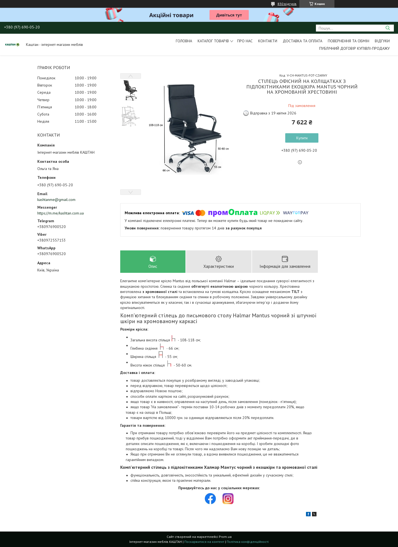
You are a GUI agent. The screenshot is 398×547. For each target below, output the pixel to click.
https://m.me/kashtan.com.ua (60, 213)
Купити (302, 137)
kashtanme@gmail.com (56, 199)
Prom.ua (225, 537)
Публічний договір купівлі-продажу (354, 48)
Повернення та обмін (348, 40)
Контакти (267, 40)
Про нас (245, 40)
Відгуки (382, 40)
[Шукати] (387, 28)
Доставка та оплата (302, 40)
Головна (184, 40)
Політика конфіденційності (248, 542)
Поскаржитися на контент (204, 542)
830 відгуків (287, 4)
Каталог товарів (213, 40)
